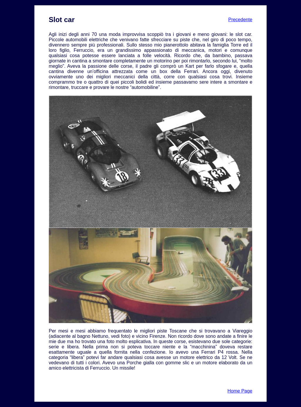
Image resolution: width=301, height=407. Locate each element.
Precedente (240, 19)
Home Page (240, 390)
